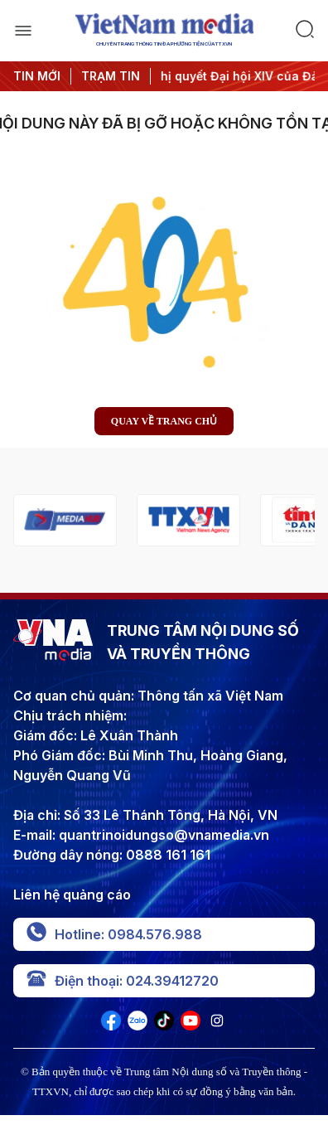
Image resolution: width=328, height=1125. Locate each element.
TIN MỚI (36, 76)
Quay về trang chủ (164, 421)
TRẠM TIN (110, 76)
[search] (305, 30)
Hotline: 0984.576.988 (114, 934)
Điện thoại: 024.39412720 (123, 980)
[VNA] (111, 1025)
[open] (23, 31)
